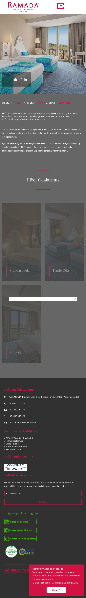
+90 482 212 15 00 (17, 403)
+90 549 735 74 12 (17, 416)
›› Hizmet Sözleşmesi (13, 441)
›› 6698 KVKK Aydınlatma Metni (18, 438)
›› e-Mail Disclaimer (13, 449)
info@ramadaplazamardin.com (23, 422)
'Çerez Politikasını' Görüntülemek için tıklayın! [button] (55, 583)
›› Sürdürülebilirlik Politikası (17, 446)
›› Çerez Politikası (12, 443)
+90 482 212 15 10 (17, 409)
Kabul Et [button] (56, 590)
